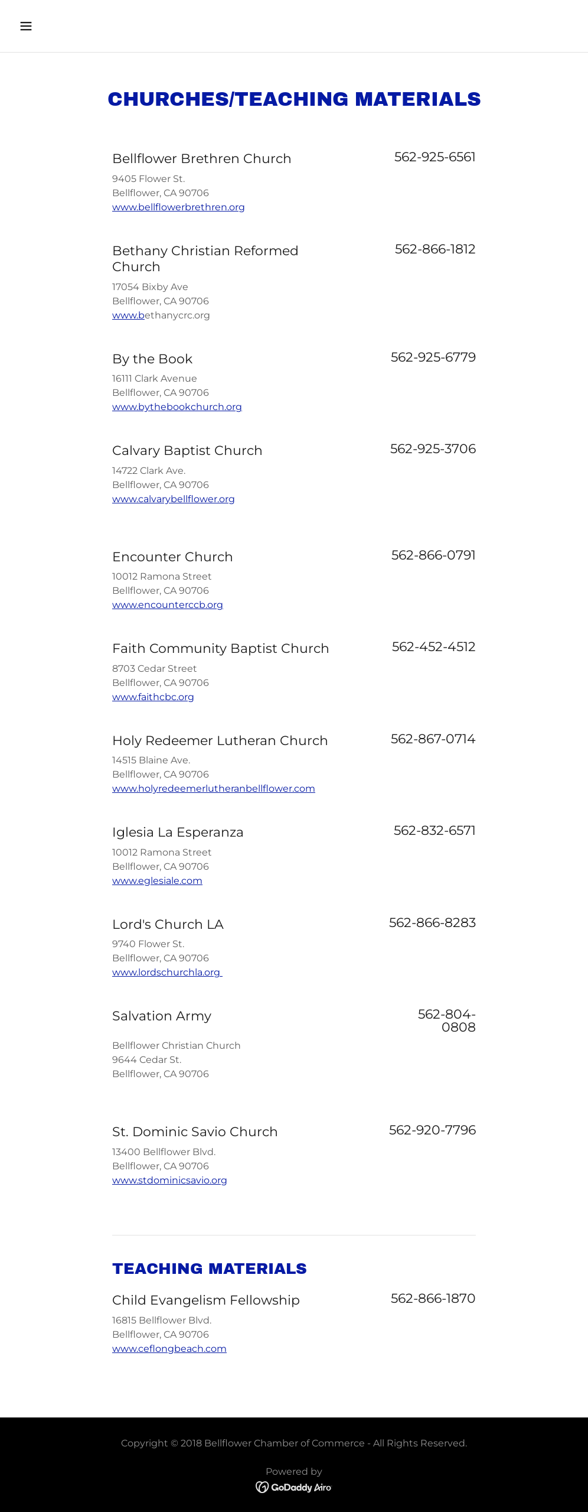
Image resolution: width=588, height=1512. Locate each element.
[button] (78, 26)
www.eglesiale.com (157, 880)
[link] (294, 1487)
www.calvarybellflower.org (173, 499)
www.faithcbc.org (153, 697)
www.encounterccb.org (167, 604)
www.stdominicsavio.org (169, 1180)
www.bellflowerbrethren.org (178, 207)
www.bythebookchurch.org (177, 406)
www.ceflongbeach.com (169, 1348)
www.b (128, 315)
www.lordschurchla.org (167, 972)
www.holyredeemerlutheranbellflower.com (213, 788)
